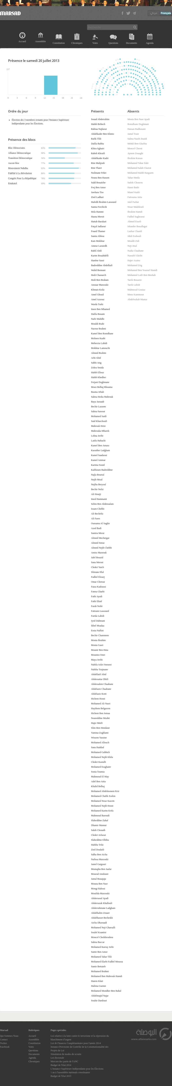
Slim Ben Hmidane (100, 728)
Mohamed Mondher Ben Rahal (106, 990)
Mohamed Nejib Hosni (102, 805)
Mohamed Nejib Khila (102, 757)
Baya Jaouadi (97, 401)
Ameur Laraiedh (99, 245)
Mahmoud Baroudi (100, 815)
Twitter (3, 1043)
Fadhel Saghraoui (135, 216)
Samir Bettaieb (98, 966)
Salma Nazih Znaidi (137, 138)
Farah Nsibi (96, 606)
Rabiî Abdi (96, 250)
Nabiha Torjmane (99, 669)
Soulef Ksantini (98, 932)
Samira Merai (97, 533)
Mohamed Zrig (134, 265)
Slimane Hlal (97, 572)
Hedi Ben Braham (100, 280)
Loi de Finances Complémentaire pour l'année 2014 (76, 1043)
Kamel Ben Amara (100, 445)
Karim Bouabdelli (99, 255)
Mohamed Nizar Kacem (102, 801)
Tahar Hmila (133, 177)
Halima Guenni (98, 986)
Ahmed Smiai (97, 542)
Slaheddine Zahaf (99, 820)
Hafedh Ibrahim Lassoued (103, 202)
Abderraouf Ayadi (99, 898)
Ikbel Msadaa (97, 625)
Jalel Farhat (133, 202)
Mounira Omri (98, 654)
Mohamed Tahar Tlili (101, 956)
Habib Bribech (98, 124)
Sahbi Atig (96, 362)
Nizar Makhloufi (135, 207)
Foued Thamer (98, 231)
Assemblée (40, 41)
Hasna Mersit (97, 216)
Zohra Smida (97, 367)
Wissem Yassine (99, 737)
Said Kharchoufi (99, 421)
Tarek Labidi (133, 284)
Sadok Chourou (135, 182)
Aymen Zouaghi (135, 153)
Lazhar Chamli (134, 231)
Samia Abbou (97, 236)
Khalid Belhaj (98, 786)
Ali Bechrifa (97, 513)
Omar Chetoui (98, 581)
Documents (131, 43)
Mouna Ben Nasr (99, 883)
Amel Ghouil (97, 294)
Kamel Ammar (98, 460)
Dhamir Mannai (98, 825)
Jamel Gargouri (98, 864)
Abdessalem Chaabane (102, 684)
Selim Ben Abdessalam (102, 504)
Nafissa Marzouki (99, 859)
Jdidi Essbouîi (134, 236)
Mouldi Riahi (97, 323)
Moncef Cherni (134, 148)
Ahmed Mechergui (100, 538)
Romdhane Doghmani (138, 124)
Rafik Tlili (96, 138)
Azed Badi (96, 528)
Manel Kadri (133, 192)
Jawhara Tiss (97, 192)
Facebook (5, 1046)
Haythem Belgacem (100, 708)
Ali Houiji (96, 494)
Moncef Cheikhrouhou (102, 937)
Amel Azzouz (97, 299)
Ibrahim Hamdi (134, 211)
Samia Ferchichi (99, 207)
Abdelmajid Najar (99, 995)
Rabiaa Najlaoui (99, 129)
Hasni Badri (133, 187)
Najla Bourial (97, 474)
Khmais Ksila (97, 289)
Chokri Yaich (97, 567)
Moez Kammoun (135, 294)
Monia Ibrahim (98, 640)
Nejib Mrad (96, 479)
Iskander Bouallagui (137, 226)
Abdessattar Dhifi (99, 679)
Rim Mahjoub (98, 163)
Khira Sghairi (97, 148)
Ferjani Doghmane (100, 382)
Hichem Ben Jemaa (100, 713)
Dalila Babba (97, 143)
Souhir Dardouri (99, 1000)
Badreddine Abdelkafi (102, 265)
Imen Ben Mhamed (100, 309)
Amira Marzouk (99, 552)
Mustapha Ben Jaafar (101, 869)
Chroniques (76, 43)
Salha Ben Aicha (99, 854)
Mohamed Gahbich (100, 752)
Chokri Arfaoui (98, 835)
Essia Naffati (97, 630)
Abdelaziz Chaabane (101, 689)
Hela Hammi (97, 211)
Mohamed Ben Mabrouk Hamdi (106, 976)
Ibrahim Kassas (134, 158)
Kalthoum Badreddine (102, 469)
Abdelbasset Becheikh (102, 917)
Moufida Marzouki (100, 893)
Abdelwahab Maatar (137, 299)
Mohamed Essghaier (101, 766)
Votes (95, 43)
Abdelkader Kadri (99, 158)
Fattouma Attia (134, 197)
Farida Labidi (97, 616)
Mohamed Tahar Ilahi (138, 163)
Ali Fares (95, 518)
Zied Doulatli (97, 849)
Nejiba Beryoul (98, 484)
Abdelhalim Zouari (100, 913)
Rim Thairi (96, 168)
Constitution (59, 43)
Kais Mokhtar (97, 241)
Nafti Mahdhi (97, 319)
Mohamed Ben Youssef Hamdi (142, 270)
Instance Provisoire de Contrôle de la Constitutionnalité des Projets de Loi (79, 1048)
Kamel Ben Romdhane (102, 333)
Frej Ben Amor (98, 187)
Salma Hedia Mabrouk (102, 396)
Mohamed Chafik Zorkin (103, 796)
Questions (113, 43)
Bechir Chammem (100, 635)
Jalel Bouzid (97, 557)
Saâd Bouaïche (98, 182)
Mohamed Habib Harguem (140, 172)
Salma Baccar (97, 942)
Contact (3, 1039)
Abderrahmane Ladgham (103, 908)
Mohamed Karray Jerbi (102, 947)
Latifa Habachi (98, 440)
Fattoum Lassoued (100, 611)
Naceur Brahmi (98, 328)
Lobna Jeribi (97, 435)
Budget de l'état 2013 (61, 1076)
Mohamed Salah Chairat (139, 168)
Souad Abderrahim (100, 119)
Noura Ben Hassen (100, 177)
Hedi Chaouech (98, 275)
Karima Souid (98, 465)
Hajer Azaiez (133, 260)
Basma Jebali (97, 392)
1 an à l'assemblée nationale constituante (70, 1072)
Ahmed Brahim (98, 353)
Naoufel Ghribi (134, 255)
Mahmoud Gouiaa (136, 289)
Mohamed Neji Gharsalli (103, 927)
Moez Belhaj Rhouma (101, 387)
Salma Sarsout (98, 411)
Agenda (149, 43)
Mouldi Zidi (133, 241)
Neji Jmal (132, 245)
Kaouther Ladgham (100, 450)
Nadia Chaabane (135, 250)
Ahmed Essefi (134, 221)
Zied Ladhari (97, 197)
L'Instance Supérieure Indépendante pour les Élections (77, 1068)
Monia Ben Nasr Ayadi (138, 119)
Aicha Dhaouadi (99, 922)
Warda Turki (97, 304)
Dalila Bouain (98, 314)
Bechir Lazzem (98, 406)
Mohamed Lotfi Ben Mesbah (141, 275)
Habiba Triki (97, 844)
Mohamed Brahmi (100, 971)
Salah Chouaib (98, 830)
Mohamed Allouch (100, 742)
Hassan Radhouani (136, 129)
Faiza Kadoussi (98, 586)
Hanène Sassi (97, 260)
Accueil (22, 41)
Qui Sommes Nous (9, 1035)
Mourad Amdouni (99, 874)
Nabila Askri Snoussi (101, 664)
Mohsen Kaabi (98, 338)
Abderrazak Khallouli (101, 903)
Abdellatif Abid (98, 674)
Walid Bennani (98, 270)
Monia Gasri (97, 645)
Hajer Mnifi (97, 723)
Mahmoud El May (100, 776)
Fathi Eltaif (96, 601)
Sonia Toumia (98, 771)
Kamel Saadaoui (99, 455)
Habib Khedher (98, 377)
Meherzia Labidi (99, 343)
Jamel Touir (133, 133)
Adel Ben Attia (98, 781)
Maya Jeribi (97, 659)
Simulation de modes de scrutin (66, 1054)
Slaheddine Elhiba (100, 839)
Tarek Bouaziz (134, 280)
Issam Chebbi (97, 508)
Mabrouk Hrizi (98, 426)
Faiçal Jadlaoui (98, 226)
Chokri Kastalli (98, 762)
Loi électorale (57, 1057)
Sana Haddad (97, 747)
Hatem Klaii (97, 981)
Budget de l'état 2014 (61, 1065)
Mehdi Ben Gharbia (137, 143)
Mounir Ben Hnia (99, 650)
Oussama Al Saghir (100, 523)
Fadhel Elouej (98, 577)
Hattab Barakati (98, 221)
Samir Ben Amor (99, 951)
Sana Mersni (97, 562)
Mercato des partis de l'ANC (64, 1061)
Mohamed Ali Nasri (100, 703)
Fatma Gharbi (97, 591)
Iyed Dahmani (98, 620)
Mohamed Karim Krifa (102, 810)
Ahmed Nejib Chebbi (101, 547)
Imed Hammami (99, 499)
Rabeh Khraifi (98, 153)
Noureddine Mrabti (100, 718)
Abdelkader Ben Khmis (102, 133)
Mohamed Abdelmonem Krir (105, 791)
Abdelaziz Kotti (98, 693)
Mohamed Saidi (98, 416)
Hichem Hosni (98, 698)
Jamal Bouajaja (98, 878)
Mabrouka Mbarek (100, 430)
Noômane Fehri (98, 172)
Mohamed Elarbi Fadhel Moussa (107, 961)
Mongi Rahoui (98, 888)
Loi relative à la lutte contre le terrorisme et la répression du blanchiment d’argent (80, 1037)
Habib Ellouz (97, 372)
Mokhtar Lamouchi (100, 348)
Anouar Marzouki (99, 284)
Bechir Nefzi (97, 489)
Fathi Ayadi (96, 596)
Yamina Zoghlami (99, 732)
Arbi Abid (96, 357)
